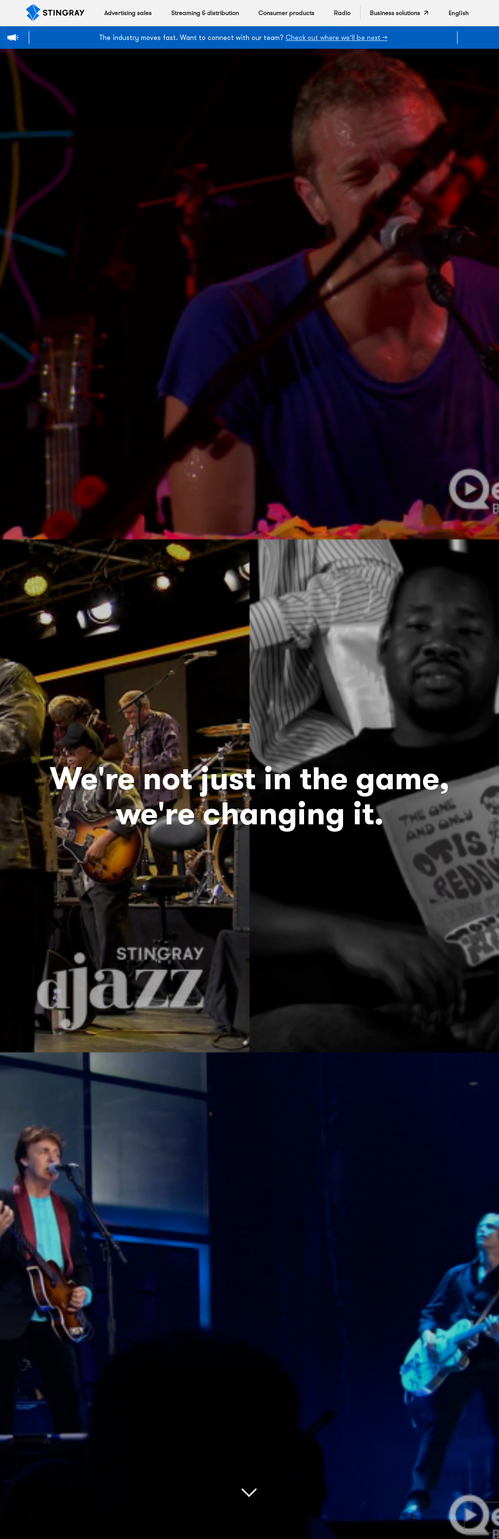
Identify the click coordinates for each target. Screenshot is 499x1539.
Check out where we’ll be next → (336, 37)
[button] (459, 13)
